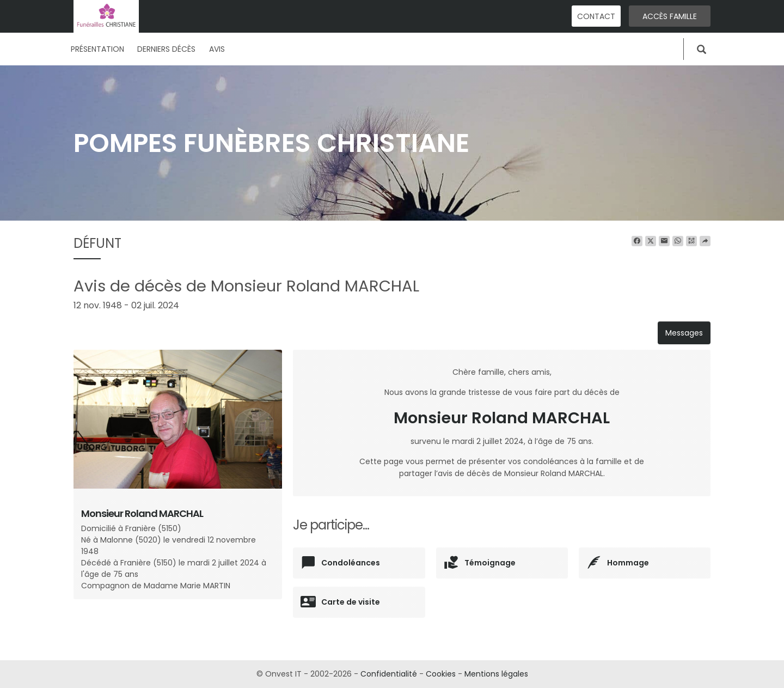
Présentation (97, 49)
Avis (217, 49)
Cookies (441, 673)
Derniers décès (166, 49)
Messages (684, 332)
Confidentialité (388, 673)
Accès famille (669, 16)
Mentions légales (496, 673)
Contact (596, 16)
